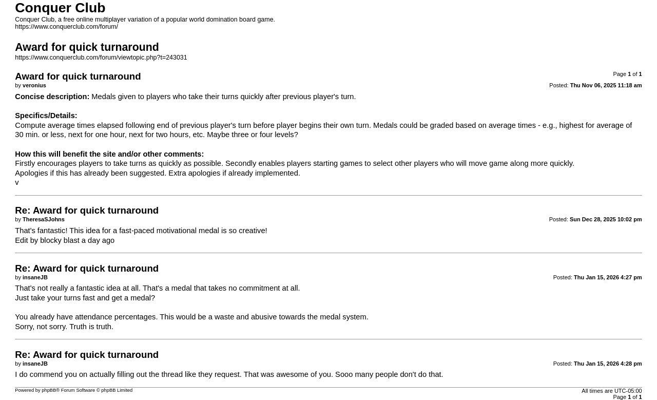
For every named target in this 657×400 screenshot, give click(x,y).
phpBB (49, 390)
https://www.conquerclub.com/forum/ (66, 26)
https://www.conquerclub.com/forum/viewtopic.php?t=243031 (101, 57)
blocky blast (60, 240)
